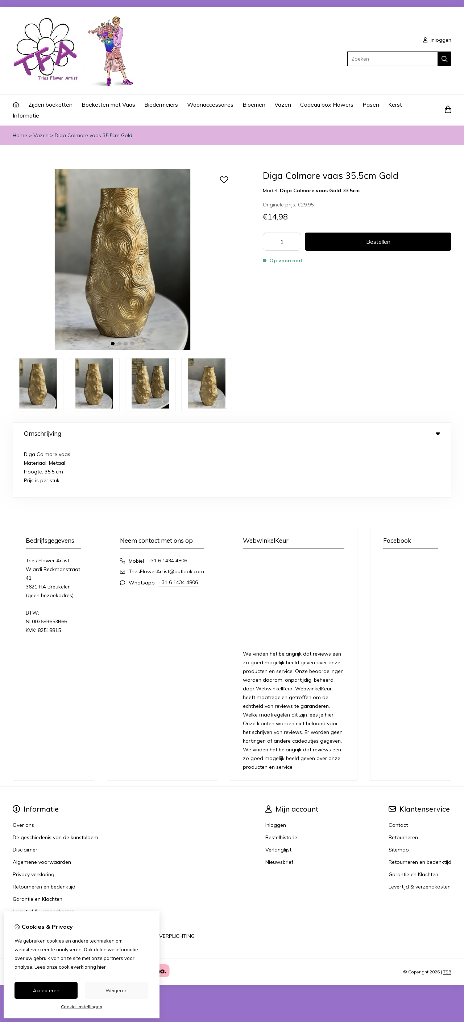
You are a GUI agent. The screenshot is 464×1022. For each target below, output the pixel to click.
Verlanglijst (278, 796)
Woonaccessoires (210, 104)
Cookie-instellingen (81, 1006)
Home (20, 135)
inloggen (437, 40)
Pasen (370, 104)
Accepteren (46, 990)
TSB (447, 919)
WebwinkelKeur (274, 635)
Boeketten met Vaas (108, 104)
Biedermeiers (161, 104)
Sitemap (399, 796)
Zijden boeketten (50, 104)
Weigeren (116, 990)
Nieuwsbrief (279, 809)
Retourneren (403, 784)
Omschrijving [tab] (232, 433)
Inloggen (275, 772)
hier (329, 661)
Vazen (282, 104)
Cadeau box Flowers (326, 104)
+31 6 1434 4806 (167, 507)
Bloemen (254, 104)
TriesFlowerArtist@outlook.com (166, 518)
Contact (398, 772)
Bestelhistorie (281, 784)
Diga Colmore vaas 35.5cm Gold (93, 135)
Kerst (395, 104)
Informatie (26, 115)
